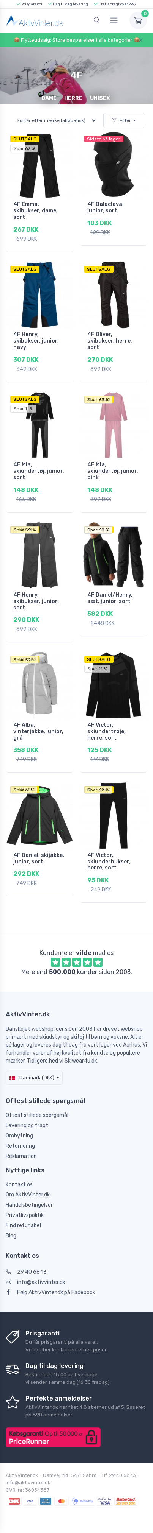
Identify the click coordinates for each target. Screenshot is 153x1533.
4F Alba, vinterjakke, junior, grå (38, 731)
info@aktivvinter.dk (35, 1282)
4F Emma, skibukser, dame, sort (35, 210)
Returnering (20, 1146)
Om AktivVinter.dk (28, 1195)
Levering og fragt (27, 1125)
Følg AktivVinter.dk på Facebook (50, 1292)
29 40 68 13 (26, 1272)
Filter (121, 120)
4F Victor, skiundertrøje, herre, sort (106, 731)
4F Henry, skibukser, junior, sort (36, 601)
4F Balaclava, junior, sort (105, 207)
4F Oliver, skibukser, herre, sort (109, 341)
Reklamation (21, 1156)
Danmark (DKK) (31, 1077)
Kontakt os (19, 1184)
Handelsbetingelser (29, 1205)
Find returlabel (23, 1225)
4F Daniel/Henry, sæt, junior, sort (109, 598)
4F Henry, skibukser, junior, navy (36, 341)
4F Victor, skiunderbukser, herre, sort (109, 861)
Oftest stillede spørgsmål (37, 1115)
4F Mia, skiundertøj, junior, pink (112, 471)
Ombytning (19, 1136)
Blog (11, 1235)
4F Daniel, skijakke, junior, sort (38, 858)
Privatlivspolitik (25, 1215)
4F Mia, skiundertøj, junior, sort (38, 471)
